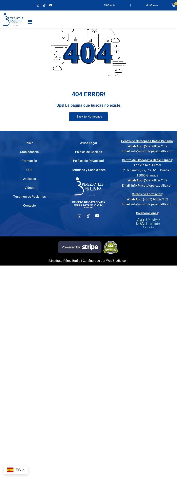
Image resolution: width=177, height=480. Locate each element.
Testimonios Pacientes (29, 196)
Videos (29, 187)
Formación (29, 160)
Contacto (29, 205)
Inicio (29, 143)
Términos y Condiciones (88, 170)
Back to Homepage (88, 116)
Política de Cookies (88, 152)
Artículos (29, 178)
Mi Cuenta (109, 5)
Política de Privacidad (88, 160)
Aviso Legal (88, 143)
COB (29, 170)
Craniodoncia (29, 152)
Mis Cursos (152, 5)
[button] (30, 21)
